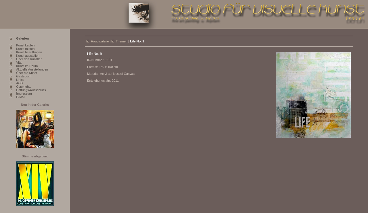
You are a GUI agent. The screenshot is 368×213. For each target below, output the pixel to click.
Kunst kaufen (25, 45)
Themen (121, 41)
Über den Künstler (29, 59)
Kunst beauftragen (29, 52)
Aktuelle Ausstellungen (32, 69)
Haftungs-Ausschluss (31, 90)
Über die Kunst (26, 73)
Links (20, 79)
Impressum (24, 93)
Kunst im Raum (27, 66)
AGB (19, 83)
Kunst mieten (25, 48)
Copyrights (23, 86)
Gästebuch (23, 76)
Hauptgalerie (100, 41)
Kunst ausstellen (27, 55)
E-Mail (20, 97)
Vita (19, 62)
